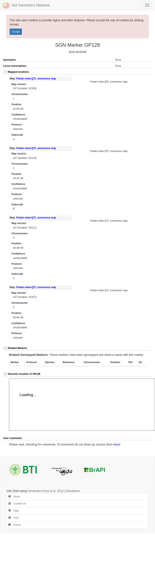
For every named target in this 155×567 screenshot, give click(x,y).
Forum (14, 524)
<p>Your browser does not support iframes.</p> (82, 405)
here (116, 444)
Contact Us (17, 503)
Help (13, 510)
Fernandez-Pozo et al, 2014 (45, 491)
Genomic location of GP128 (21, 374)
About (14, 496)
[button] (144, 72)
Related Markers (15, 348)
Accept (16, 31)
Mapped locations (16, 71)
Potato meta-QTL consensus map (36, 78)
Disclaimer (73, 491)
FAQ (13, 517)
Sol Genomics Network (31, 5)
